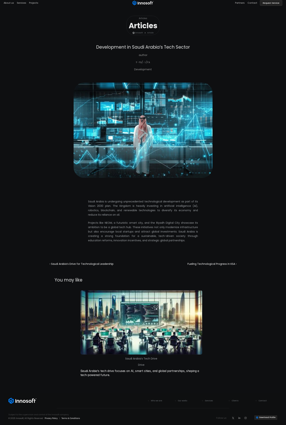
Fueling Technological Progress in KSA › (212, 264)
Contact (252, 2)
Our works (182, 400)
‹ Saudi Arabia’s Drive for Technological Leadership (82, 264)
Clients (235, 400)
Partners (240, 2)
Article (150, 32)
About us (9, 2)
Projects (33, 2)
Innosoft (139, 32)
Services (21, 2)
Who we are (156, 400)
